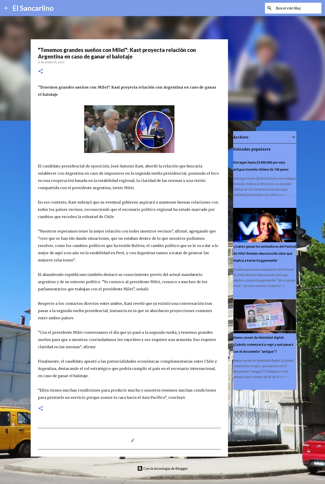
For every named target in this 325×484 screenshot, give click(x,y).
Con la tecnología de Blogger (162, 468)
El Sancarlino (33, 8)
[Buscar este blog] (297, 8)
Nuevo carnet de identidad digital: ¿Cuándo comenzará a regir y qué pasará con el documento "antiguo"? (263, 344)
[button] (40, 71)
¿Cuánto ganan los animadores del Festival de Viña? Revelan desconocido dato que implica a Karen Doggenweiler (264, 253)
